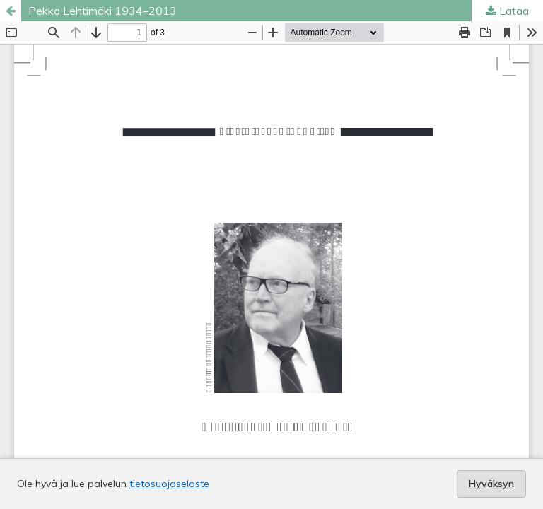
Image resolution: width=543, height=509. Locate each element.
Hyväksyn (491, 483)
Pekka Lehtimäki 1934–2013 (102, 11)
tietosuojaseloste (169, 483)
